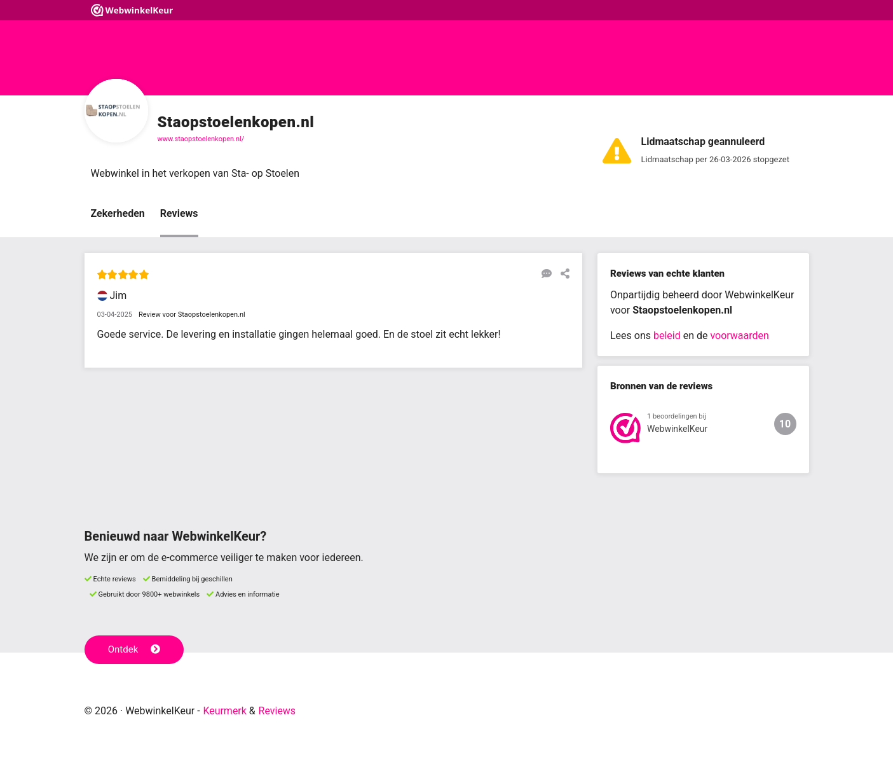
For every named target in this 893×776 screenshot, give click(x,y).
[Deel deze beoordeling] (561, 274)
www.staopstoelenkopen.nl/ (201, 139)
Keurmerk (225, 711)
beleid (667, 336)
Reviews (179, 214)
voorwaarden (739, 336)
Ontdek (134, 650)
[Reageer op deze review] (543, 274)
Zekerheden (118, 214)
